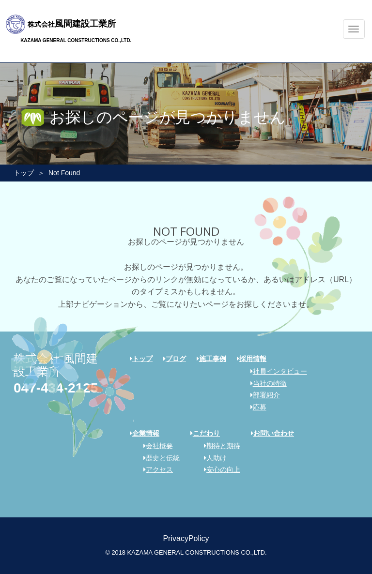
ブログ (174, 359)
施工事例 (211, 359)
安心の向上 (218, 469)
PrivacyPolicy (186, 538)
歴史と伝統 (158, 458)
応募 (255, 407)
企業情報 (144, 433)
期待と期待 (218, 446)
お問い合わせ (272, 433)
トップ (24, 173)
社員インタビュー (275, 371)
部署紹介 (262, 395)
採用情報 (251, 359)
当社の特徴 (265, 383)
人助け (212, 458)
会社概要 (155, 446)
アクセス (155, 469)
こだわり (205, 433)
